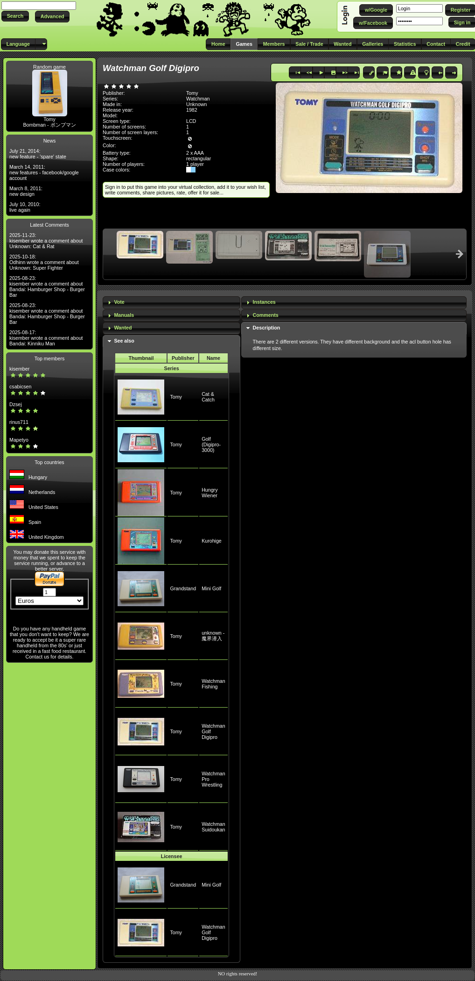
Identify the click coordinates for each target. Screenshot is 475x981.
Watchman (198, 98)
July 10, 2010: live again (24, 207)
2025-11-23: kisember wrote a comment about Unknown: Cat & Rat (46, 240)
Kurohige (212, 541)
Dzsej (15, 404)
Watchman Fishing (213, 683)
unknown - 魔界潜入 (213, 635)
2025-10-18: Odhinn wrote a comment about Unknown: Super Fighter (44, 262)
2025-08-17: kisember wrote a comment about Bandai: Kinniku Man (46, 337)
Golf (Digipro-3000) (211, 444)
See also (124, 341)
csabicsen (20, 386)
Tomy (49, 119)
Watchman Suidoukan (213, 826)
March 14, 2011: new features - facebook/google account (44, 172)
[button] (15, 16)
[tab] (171, 302)
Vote (119, 302)
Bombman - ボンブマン (49, 125)
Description (266, 327)
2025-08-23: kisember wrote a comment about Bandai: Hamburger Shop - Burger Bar (47, 286)
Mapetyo (18, 440)
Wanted (123, 327)
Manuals (124, 315)
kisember (19, 369)
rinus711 (18, 422)
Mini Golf (211, 588)
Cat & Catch (208, 396)
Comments (266, 315)
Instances (264, 302)
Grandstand (183, 588)
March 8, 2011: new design (25, 191)
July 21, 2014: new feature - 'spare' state (37, 153)
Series (171, 368)
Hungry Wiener (209, 492)
